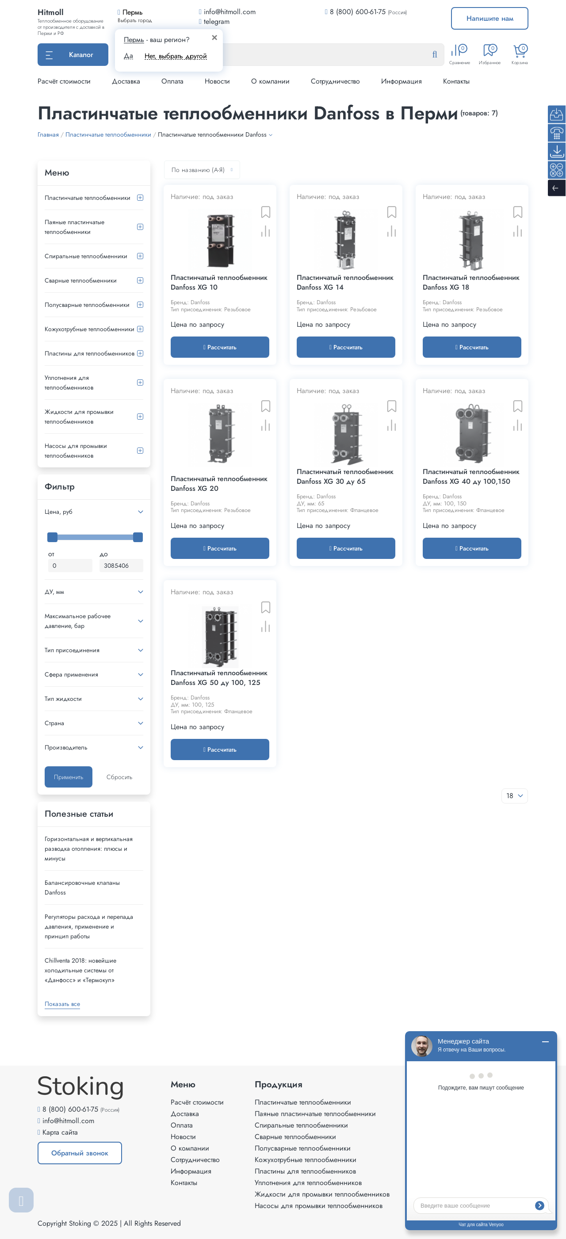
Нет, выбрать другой (176, 56)
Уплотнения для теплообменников (69, 382)
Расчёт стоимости (64, 81)
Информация (401, 81)
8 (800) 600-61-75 (358, 12)
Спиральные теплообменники (86, 256)
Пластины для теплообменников (89, 353)
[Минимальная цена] (70, 565)
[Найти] (441, 54)
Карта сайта (60, 1132)
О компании (270, 81)
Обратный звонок (79, 1153)
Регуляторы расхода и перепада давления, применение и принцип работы (89, 926)
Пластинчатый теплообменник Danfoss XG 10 (219, 282)
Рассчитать (220, 347)
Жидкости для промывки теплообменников (79, 416)
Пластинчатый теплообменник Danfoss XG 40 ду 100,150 (471, 476)
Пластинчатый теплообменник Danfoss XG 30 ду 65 (345, 476)
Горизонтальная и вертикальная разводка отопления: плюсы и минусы (89, 848)
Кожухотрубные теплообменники (89, 329)
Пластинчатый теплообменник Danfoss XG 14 (345, 282)
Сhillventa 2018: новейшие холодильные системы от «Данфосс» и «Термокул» (80, 970)
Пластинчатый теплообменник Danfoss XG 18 (471, 282)
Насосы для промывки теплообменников (76, 450)
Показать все (62, 1003)
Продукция (278, 1084)
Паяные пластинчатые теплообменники (74, 227)
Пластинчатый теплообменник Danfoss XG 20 (219, 483)
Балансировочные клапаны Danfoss (82, 887)
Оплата (172, 81)
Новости (217, 81)
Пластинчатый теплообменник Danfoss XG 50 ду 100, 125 (219, 678)
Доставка (126, 81)
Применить (68, 776)
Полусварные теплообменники (87, 304)
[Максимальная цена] (121, 565)
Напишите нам (490, 18)
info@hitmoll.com (68, 1121)
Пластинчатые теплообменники (87, 197)
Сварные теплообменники (81, 280)
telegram (214, 21)
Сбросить (119, 776)
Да (128, 56)
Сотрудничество (335, 81)
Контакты (456, 81)
